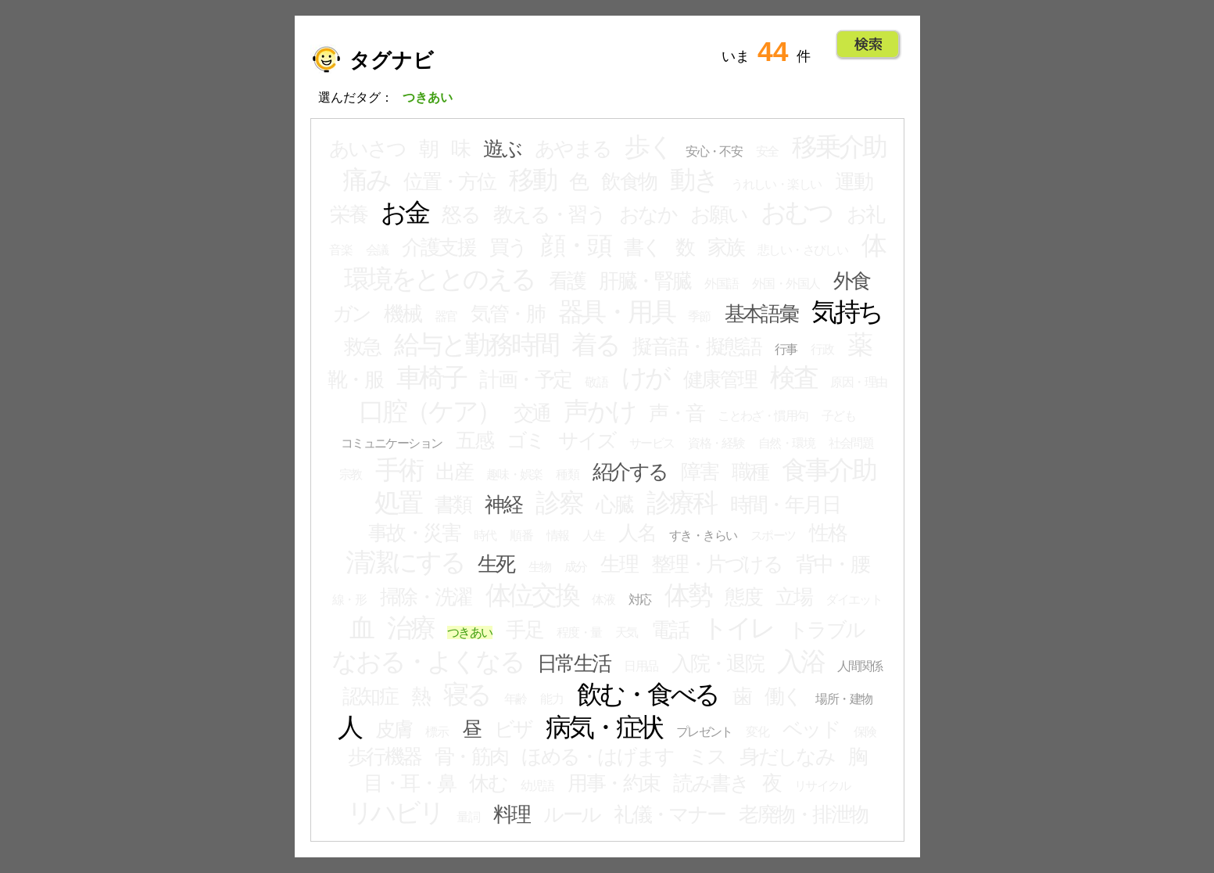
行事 (786, 349)
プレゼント (704, 731)
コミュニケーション (391, 443)
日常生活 (574, 663)
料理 (511, 814)
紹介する (630, 472)
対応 (639, 599)
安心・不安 (714, 151)
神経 (503, 505)
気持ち (846, 312)
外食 (851, 281)
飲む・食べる (648, 695)
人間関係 (860, 666)
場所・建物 (843, 699)
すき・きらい (702, 535)
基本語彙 (761, 314)
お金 (404, 213)
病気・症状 (604, 727)
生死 (496, 564)
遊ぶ (502, 149)
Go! (868, 44)
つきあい (469, 632)
